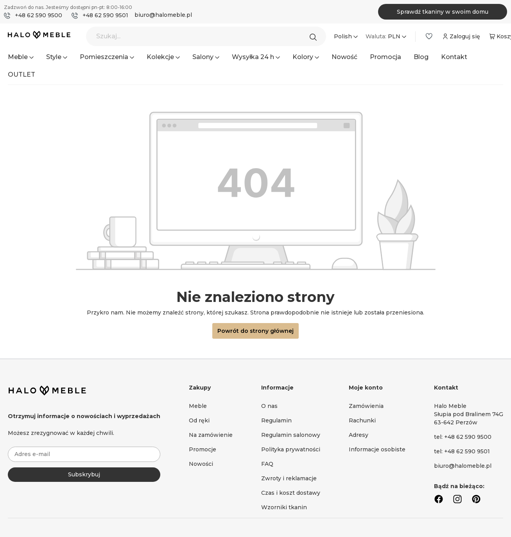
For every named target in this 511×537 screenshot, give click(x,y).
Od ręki (199, 420)
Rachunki (362, 420)
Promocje (202, 449)
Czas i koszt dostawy (290, 492)
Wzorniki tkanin (284, 507)
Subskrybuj (84, 474)
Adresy (358, 434)
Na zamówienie (211, 434)
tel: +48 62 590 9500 (462, 436)
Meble (198, 405)
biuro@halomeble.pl (163, 14)
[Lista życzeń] (429, 36)
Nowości (201, 463)
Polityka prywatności (290, 449)
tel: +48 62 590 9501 (462, 451)
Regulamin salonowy (290, 434)
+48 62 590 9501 (105, 15)
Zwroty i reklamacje (289, 478)
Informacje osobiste (377, 449)
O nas (269, 405)
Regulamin (276, 420)
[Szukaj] (315, 36)
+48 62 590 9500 (38, 15)
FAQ (267, 463)
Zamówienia (366, 405)
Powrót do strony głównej (255, 330)
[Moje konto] (460, 36)
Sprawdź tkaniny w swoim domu (442, 11)
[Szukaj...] (206, 36)
